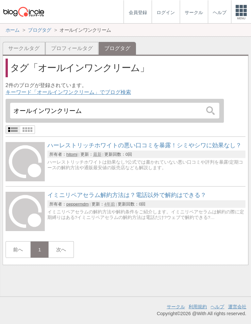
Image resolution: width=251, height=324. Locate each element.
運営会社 (237, 306)
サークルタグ (24, 48)
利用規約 (198, 306)
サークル (176, 306)
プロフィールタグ (72, 48)
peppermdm (77, 204)
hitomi (71, 154)
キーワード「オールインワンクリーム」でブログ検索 (68, 92)
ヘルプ (217, 306)
